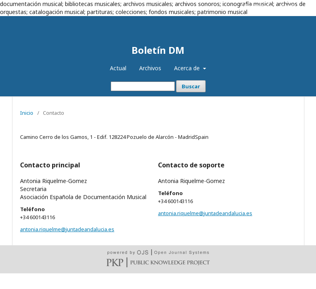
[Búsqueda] (143, 86)
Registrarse (258, 6)
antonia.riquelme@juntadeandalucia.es (67, 229)
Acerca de (187, 68)
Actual (118, 68)
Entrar (289, 6)
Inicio (26, 112)
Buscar (191, 86)
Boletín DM (158, 50)
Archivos (150, 68)
